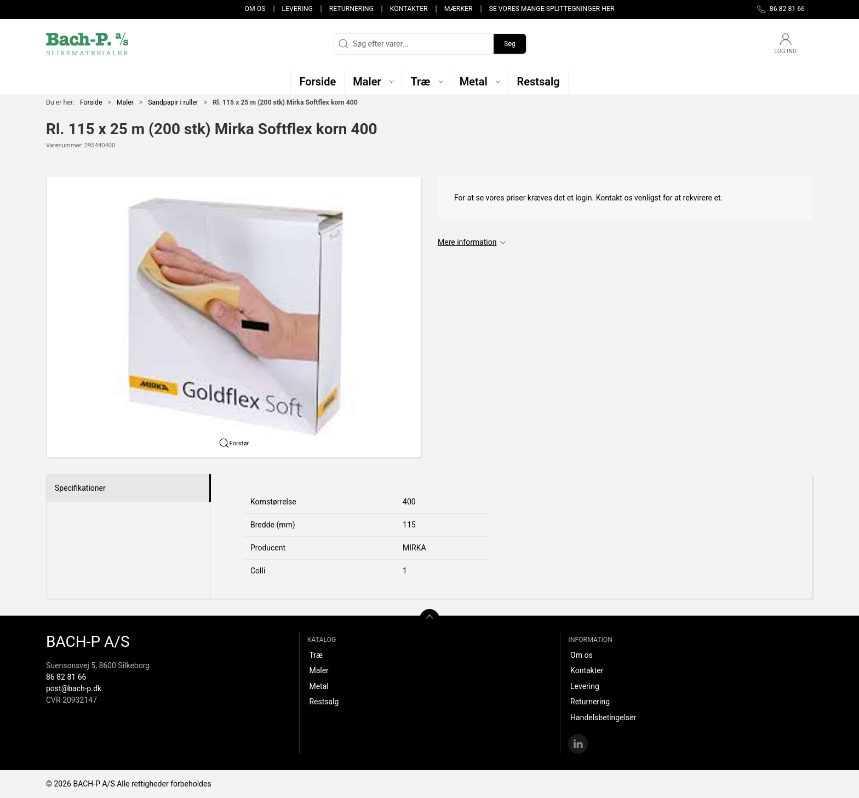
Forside (91, 102)
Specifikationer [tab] (80, 488)
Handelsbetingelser (603, 717)
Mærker (458, 9)
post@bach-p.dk (73, 688)
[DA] (87, 44)
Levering (297, 9)
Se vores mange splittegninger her (552, 9)
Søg (510, 44)
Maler (125, 102)
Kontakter (409, 9)
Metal (318, 686)
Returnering (351, 9)
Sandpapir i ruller (173, 102)
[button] (373, 81)
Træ (315, 655)
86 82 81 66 (66, 677)
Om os (255, 9)
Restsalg (324, 701)
